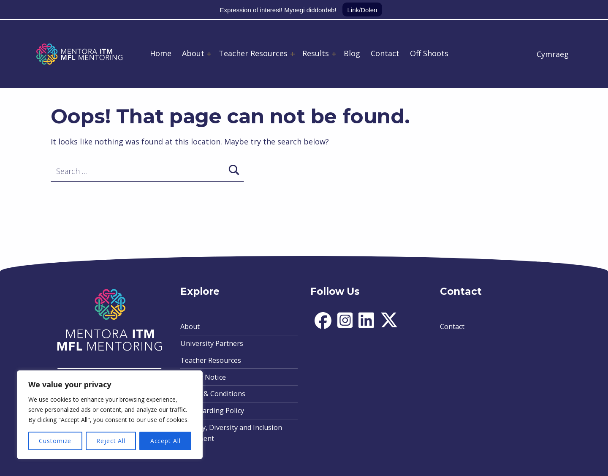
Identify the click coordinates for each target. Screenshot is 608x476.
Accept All (165, 441)
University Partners (211, 343)
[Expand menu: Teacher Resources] (292, 54)
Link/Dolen (362, 10)
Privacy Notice (203, 377)
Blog (352, 53)
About (193, 53)
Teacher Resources (253, 53)
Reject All (110, 441)
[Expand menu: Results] (334, 54)
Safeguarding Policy (212, 410)
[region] (110, 414)
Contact (385, 53)
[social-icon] (323, 326)
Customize (55, 441)
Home (160, 53)
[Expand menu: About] (209, 54)
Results (315, 53)
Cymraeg (553, 54)
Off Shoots (429, 53)
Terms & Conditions (212, 393)
